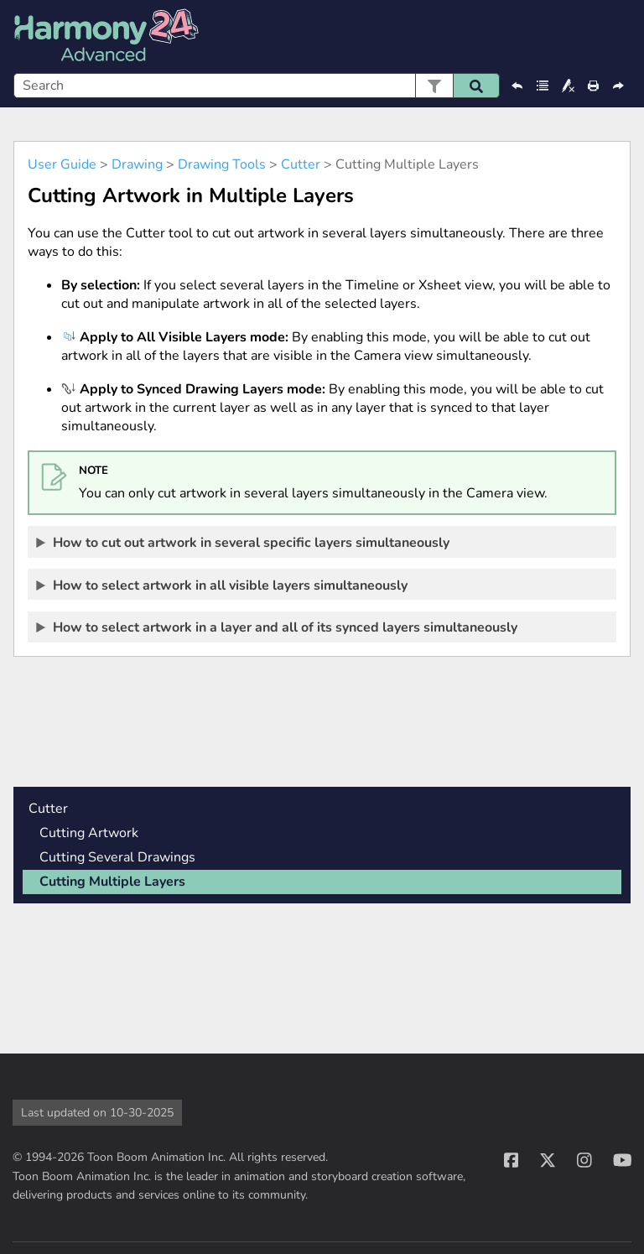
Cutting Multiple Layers (112, 881)
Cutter (300, 164)
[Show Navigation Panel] (621, 37)
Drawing (137, 164)
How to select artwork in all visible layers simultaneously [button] (223, 585)
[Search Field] (256, 85)
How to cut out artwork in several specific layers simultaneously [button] (243, 542)
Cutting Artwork (88, 833)
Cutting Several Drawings (117, 857)
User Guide (62, 164)
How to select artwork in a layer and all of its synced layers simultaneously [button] (277, 627)
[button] (434, 85)
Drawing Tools (222, 164)
